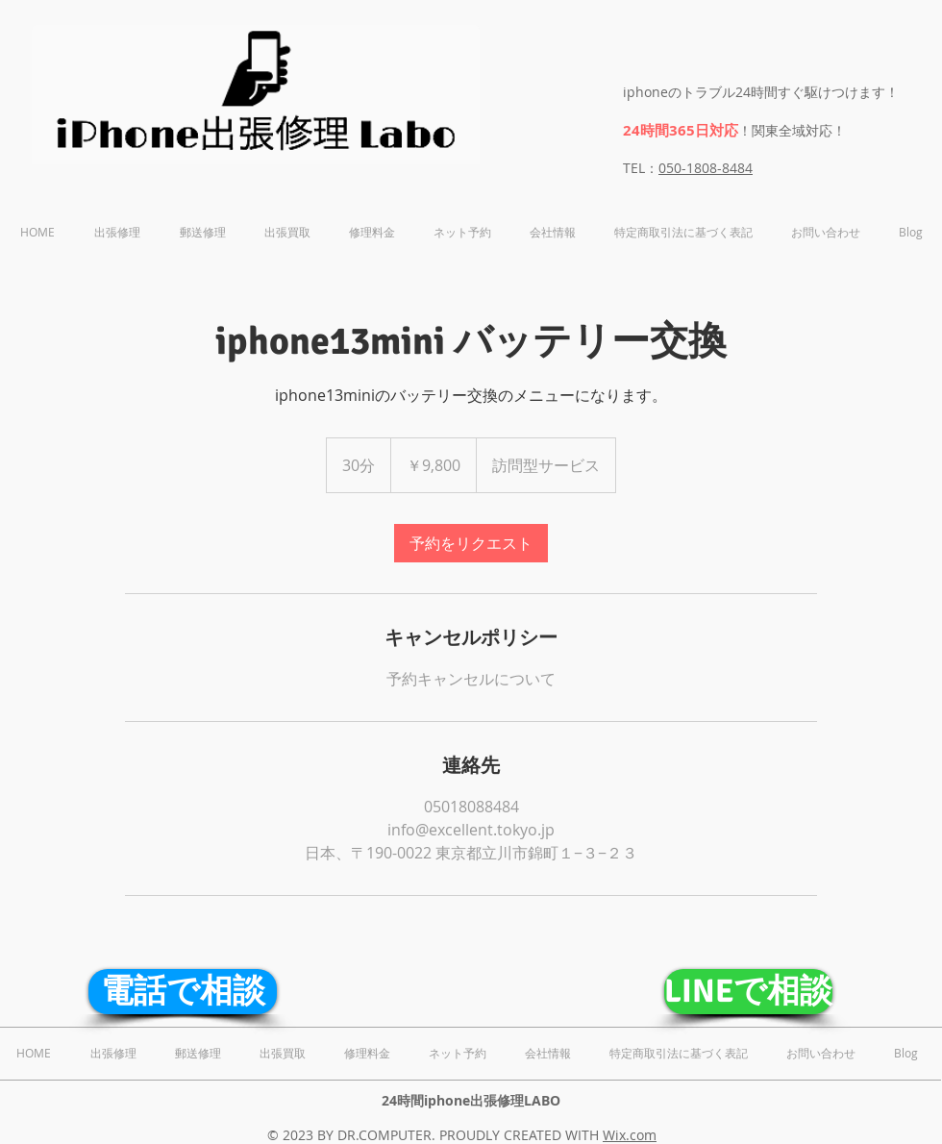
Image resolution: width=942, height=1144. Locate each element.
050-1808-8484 (705, 168)
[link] (471, 543)
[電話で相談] (182, 991)
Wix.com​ (630, 1135)
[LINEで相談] (748, 991)
